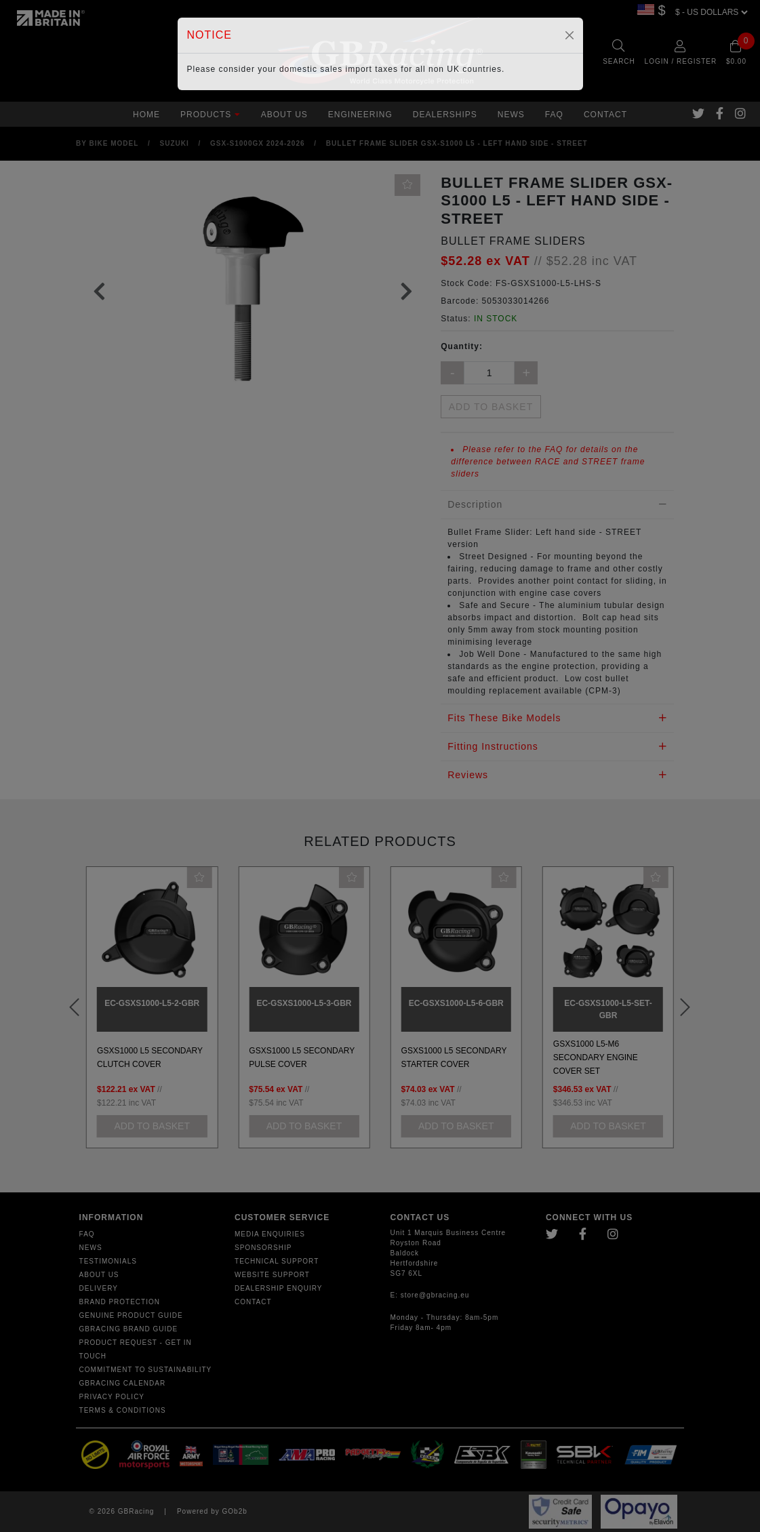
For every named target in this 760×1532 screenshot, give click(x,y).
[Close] (569, 35)
